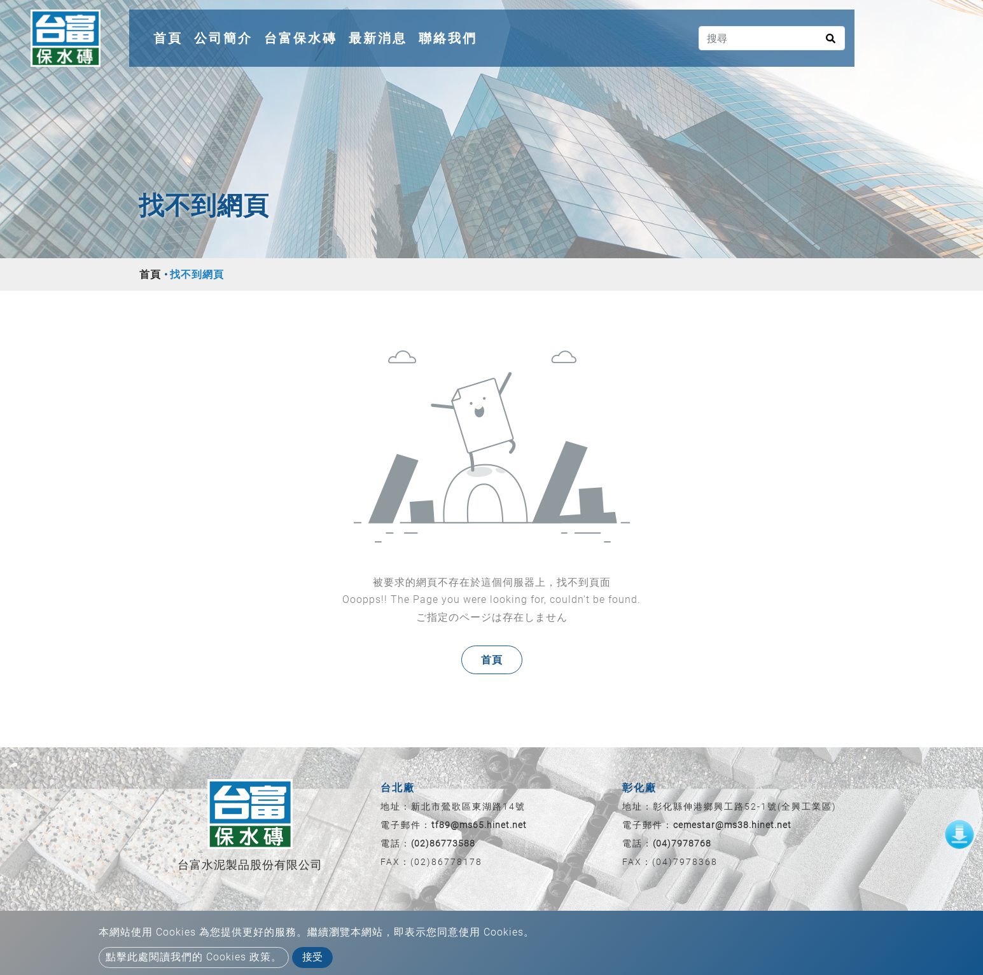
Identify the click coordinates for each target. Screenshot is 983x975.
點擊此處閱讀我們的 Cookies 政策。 (194, 957)
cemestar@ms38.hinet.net (732, 825)
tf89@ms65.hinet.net (479, 825)
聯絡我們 (448, 38)
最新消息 (378, 38)
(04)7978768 (682, 843)
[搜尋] (772, 38)
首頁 (170, 36)
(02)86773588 (443, 843)
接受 (312, 957)
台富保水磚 (300, 38)
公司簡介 (223, 38)
